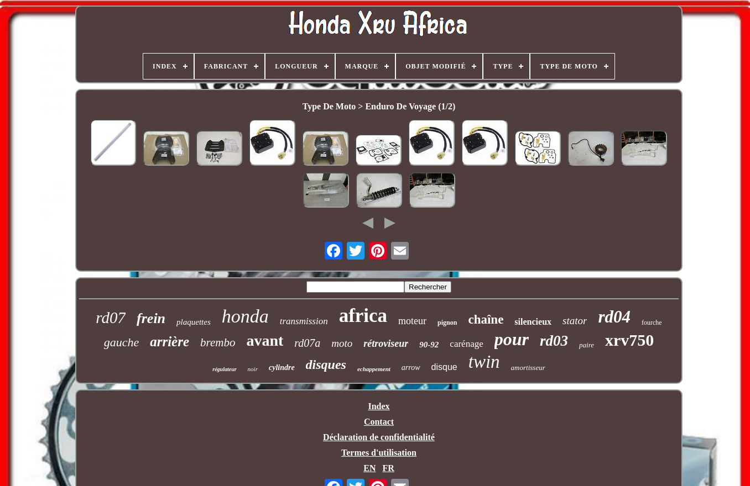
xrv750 (629, 340)
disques (326, 364)
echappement (373, 369)
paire (586, 345)
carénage (466, 344)
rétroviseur (385, 343)
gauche (121, 342)
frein (151, 318)
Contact (379, 421)
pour (511, 339)
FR (388, 468)
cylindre (282, 367)
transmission (304, 321)
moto (341, 343)
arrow (411, 367)
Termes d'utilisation (378, 452)
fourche (652, 322)
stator (574, 320)
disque (444, 367)
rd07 (111, 317)
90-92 (429, 344)
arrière (169, 341)
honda (245, 316)
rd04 (614, 316)
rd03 (554, 340)
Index (378, 406)
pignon (447, 322)
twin (484, 362)
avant (264, 340)
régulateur (224, 369)
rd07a (307, 343)
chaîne (485, 319)
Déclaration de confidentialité (379, 437)
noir (253, 369)
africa (363, 315)
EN (369, 468)
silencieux (532, 321)
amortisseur (528, 367)
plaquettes (193, 322)
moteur (412, 320)
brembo (217, 342)
